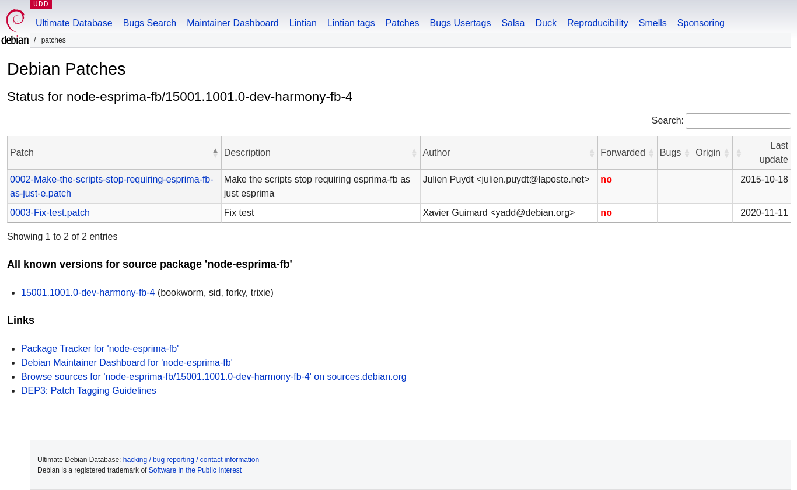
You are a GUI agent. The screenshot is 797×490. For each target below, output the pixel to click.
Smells (653, 23)
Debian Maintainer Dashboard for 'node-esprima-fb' (127, 363)
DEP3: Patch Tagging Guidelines (88, 391)
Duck (545, 23)
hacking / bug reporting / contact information (191, 460)
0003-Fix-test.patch (50, 213)
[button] (215, 153)
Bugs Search (150, 23)
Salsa (513, 23)
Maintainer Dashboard (232, 23)
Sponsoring (701, 23)
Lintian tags (351, 23)
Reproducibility (597, 23)
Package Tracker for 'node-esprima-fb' (100, 349)
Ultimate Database (74, 23)
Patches (403, 23)
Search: (668, 120)
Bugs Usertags (460, 23)
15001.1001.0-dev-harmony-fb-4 (88, 293)
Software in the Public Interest (195, 470)
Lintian (303, 23)
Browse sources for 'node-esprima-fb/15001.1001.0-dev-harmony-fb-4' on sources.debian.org (214, 377)
